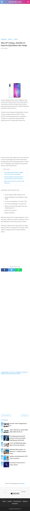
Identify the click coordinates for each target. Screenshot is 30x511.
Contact (10, 501)
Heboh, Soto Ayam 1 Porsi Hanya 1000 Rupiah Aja (14, 182)
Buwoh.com (15, 2)
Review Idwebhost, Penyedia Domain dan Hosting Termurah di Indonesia (13, 177)
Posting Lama (25, 415)
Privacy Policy (17, 501)
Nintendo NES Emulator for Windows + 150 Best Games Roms (18, 451)
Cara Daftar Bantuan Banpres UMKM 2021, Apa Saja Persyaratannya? (13, 173)
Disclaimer (15, 503)
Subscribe (15, 493)
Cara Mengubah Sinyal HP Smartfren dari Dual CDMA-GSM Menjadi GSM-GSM (18, 438)
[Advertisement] (15, 22)
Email (23, 491)
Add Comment (4, 48)
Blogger (22, 483)
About (4, 501)
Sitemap (25, 501)
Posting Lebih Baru (6, 415)
